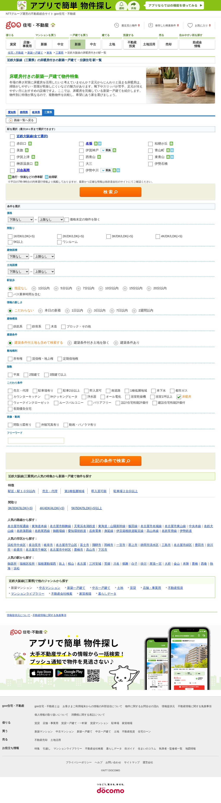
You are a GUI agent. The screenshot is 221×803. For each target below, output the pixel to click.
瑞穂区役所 (27, 563)
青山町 (159, 150)
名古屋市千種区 (36, 549)
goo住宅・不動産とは (47, 706)
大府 (168, 563)
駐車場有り (45, 390)
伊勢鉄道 (186, 531)
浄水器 (91, 396)
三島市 (166, 545)
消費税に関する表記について (88, 714)
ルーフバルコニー (71, 402)
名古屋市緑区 (183, 545)
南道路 (115, 390)
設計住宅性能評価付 (134, 402)
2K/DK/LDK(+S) (73, 236)
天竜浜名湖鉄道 (84, 526)
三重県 (48, 112)
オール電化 (113, 396)
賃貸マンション (99, 723)
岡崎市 (108, 545)
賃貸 (133, 588)
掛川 (143, 563)
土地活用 (56, 739)
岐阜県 (36, 112)
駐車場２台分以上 (126, 491)
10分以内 (111, 288)
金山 (177, 563)
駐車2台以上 (71, 390)
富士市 (84, 545)
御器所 (12, 563)
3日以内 (99, 310)
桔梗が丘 (161, 143)
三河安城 (95, 563)
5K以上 (18, 241)
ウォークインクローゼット (31, 402)
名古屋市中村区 (60, 549)
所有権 (17, 358)
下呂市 (102, 549)
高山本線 (153, 531)
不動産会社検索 (61, 593)
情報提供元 (168, 706)
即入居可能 (98, 491)
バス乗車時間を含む (27, 294)
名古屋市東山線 (175, 526)
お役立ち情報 (10, 748)
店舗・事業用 (152, 588)
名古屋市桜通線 (18, 526)
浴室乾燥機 (138, 396)
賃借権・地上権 (42, 358)
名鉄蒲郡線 (24, 531)
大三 (89, 163)
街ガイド (130, 748)
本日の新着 (53, 310)
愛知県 (12, 112)
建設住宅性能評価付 (171, 402)
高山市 (90, 549)
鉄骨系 (36, 326)
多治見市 (35, 545)
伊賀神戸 (92, 150)
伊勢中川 (92, 170)
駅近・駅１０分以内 (21, 491)
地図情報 (190, 748)
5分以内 (66, 288)
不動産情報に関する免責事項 (49, 615)
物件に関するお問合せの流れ (142, 706)
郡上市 (132, 545)
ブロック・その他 (79, 326)
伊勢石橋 (161, 163)
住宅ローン (144, 731)
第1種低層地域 (74, 491)
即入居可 (96, 390)
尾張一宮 (156, 563)
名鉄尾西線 (42, 531)
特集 (37, 748)
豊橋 (195, 563)
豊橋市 (78, 549)
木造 (54, 326)
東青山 (159, 157)
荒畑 (107, 563)
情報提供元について (18, 615)
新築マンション (44, 731)
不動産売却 (41, 739)
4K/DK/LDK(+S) (171, 236)
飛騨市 (96, 545)
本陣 (186, 563)
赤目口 (21, 143)
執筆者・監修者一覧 (170, 748)
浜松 (17, 568)
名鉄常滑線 (169, 531)
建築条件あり (130, 342)
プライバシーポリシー (79, 762)
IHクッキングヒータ (63, 396)
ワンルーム (70, 241)
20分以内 (160, 288)
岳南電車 (95, 531)
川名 (116, 563)
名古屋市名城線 (151, 526)
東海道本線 (39, 526)
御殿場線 (59, 531)
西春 (204, 563)
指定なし (20, 288)
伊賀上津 (23, 157)
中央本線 (195, 526)
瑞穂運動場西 (47, 563)
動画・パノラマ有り (82, 424)
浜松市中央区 (17, 545)
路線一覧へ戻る (21, 120)
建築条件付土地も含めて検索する (38, 342)
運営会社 (148, 762)
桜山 (71, 563)
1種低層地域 (138, 390)
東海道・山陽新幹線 (111, 526)
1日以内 (77, 310)
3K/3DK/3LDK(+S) (20, 508)
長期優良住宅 (22, 408)
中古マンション (49, 588)
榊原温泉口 (25, 163)
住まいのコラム (147, 748)
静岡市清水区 (149, 545)
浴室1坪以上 (164, 396)
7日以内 (122, 310)
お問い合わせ (113, 762)
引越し (47, 748)
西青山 (90, 157)
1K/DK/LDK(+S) (24, 236)
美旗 (20, 150)
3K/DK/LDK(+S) (122, 236)
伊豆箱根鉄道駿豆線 (130, 531)
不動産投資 (175, 588)
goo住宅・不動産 (13, 705)
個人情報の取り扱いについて (51, 714)
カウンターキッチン (27, 396)
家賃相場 (85, 593)
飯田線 (132, 526)
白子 (134, 563)
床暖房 (186, 396)
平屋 (16, 374)
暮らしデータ (107, 593)
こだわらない (24, 310)
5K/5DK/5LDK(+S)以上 (86, 508)
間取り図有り (22, 424)
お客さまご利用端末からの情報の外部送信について (92, 706)
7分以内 (88, 288)
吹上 (62, 563)
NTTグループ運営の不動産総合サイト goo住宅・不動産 (41, 13)
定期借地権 (70, 358)
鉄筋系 (17, 326)
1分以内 (44, 288)
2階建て (34, 374)
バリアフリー (102, 402)
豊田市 (199, 545)
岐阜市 (48, 545)
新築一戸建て (76, 588)
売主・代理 (20, 390)
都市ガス (181, 390)
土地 (120, 588)
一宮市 (120, 545)
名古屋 (81, 563)
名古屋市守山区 (66, 545)
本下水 (161, 390)
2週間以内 (146, 310)
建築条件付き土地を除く (91, 342)
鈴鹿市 (18, 549)
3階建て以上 (58, 374)
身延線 (108, 531)
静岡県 (24, 112)
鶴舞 (125, 563)
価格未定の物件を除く (85, 219)
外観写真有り (50, 424)
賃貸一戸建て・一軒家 (74, 723)
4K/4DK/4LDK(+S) (52, 508)
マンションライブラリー (27, 593)
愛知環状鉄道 (77, 531)
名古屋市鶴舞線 (60, 526)
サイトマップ (132, 762)
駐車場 (115, 723)
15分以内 (136, 288)
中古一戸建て (101, 588)
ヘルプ (99, 762)
